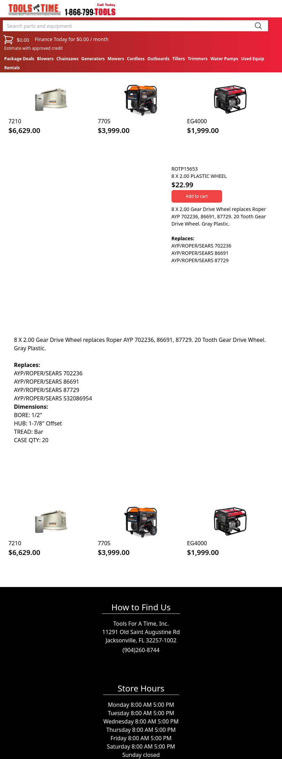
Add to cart (197, 196)
